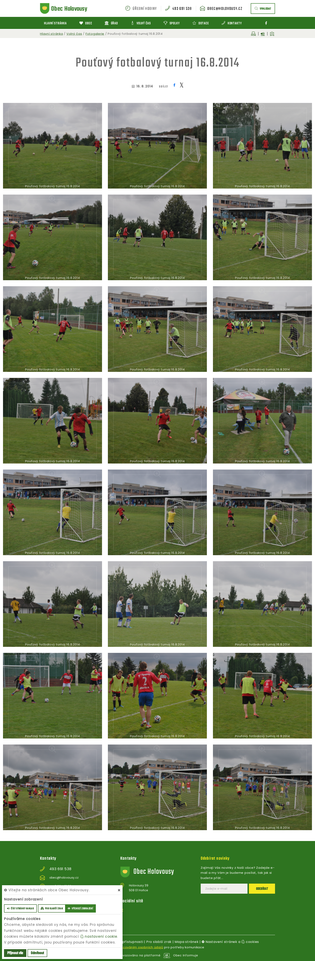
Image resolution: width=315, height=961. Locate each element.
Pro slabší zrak (159, 941)
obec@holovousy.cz (224, 9)
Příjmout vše (15, 953)
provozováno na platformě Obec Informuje (157, 955)
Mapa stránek (186, 941)
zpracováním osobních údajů (139, 947)
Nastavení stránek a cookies (230, 941)
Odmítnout (37, 953)
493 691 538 (182, 9)
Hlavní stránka (51, 34)
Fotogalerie (95, 34)
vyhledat (263, 9)
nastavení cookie (98, 936)
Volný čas (74, 34)
